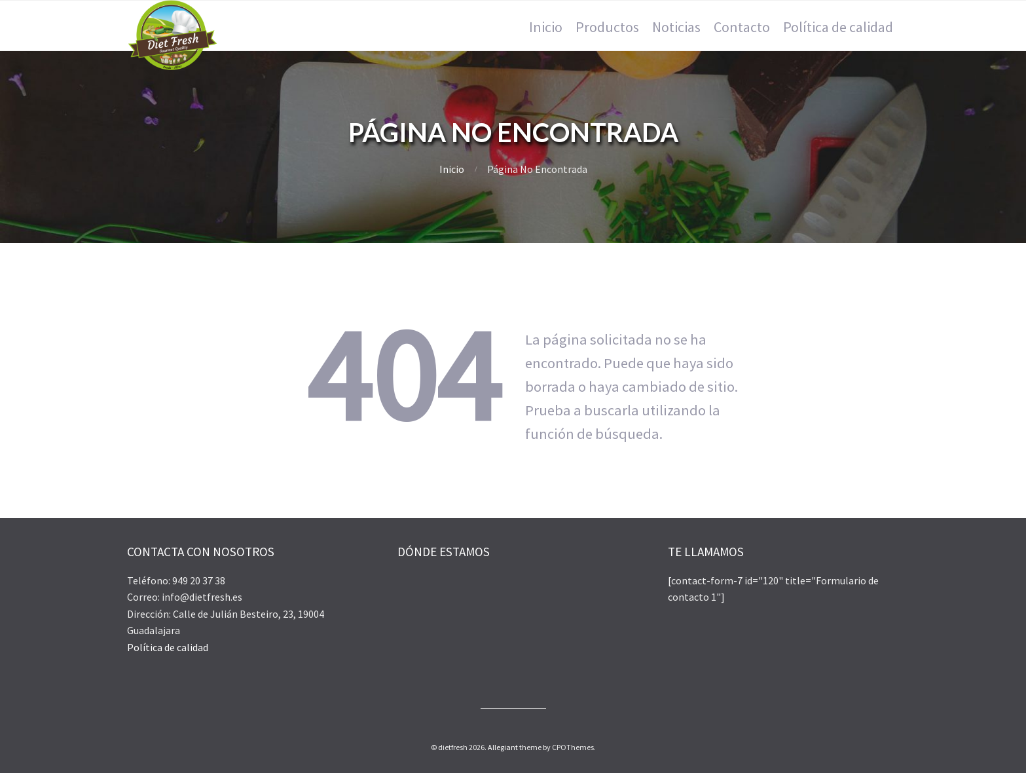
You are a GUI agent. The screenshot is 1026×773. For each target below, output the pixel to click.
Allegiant (503, 747)
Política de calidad (167, 647)
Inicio (451, 169)
